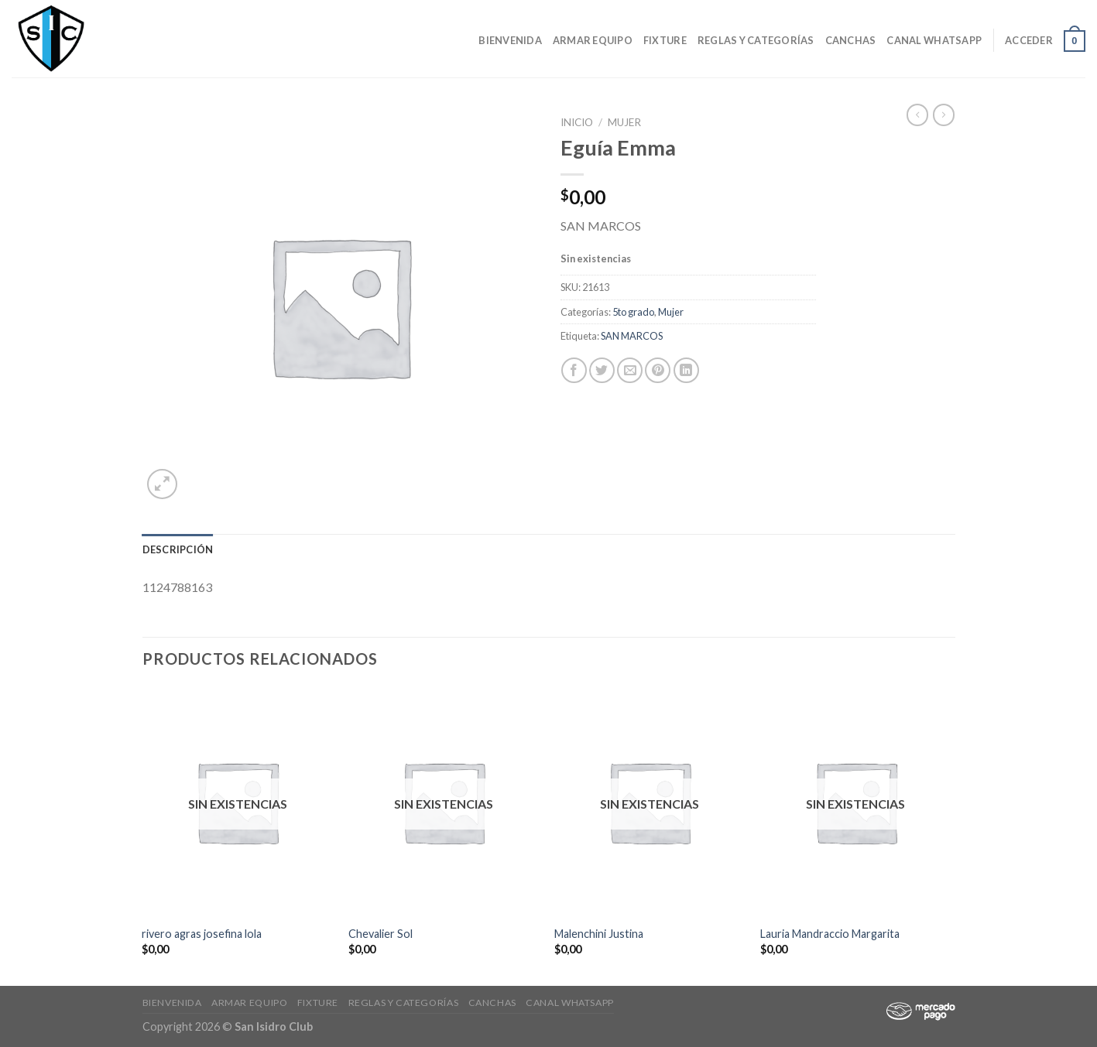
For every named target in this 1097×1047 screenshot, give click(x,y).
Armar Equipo (592, 40)
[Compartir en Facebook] (574, 370)
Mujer (624, 122)
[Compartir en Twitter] (602, 370)
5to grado (633, 312)
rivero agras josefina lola (202, 933)
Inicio (576, 122)
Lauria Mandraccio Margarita (830, 933)
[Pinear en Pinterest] (657, 370)
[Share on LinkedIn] (686, 370)
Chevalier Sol (380, 933)
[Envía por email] (630, 370)
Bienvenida (510, 40)
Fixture (665, 40)
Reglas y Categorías (756, 40)
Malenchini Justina (598, 933)
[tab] (178, 549)
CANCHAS (850, 40)
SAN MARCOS (632, 336)
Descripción (178, 549)
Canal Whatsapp (934, 40)
